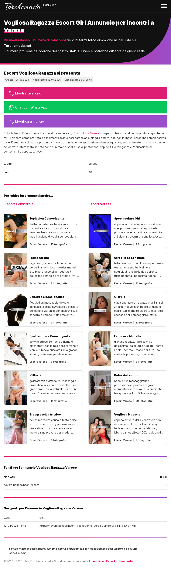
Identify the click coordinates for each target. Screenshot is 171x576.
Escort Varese (99, 204)
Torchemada (23, 6)
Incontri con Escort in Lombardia (111, 561)
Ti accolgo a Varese (86, 133)
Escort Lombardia (19, 204)
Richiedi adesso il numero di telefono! (35, 40)
